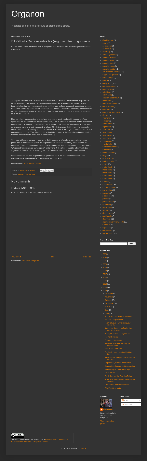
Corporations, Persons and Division (118, 363)
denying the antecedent (111, 112)
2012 (105, 291)
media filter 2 (107, 170)
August (108, 307)
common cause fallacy (110, 98)
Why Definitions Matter (113, 388)
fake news (106, 130)
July (107, 310)
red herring (106, 205)
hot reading (106, 150)
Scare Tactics (110, 373)
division (105, 115)
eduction (105, 121)
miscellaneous (107, 184)
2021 (105, 261)
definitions (106, 109)
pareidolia (106, 193)
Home (52, 257)
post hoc (105, 199)
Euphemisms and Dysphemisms (117, 385)
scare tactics (107, 208)
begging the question (110, 75)
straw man (106, 219)
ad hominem (107, 46)
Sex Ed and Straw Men (113, 349)
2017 (105, 274)
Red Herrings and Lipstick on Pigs (117, 369)
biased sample (107, 78)
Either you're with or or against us (117, 334)
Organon (27, 13)
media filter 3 (107, 173)
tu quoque (106, 225)
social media (107, 216)
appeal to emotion (109, 60)
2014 (105, 284)
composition (107, 101)
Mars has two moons (32, 164)
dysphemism (107, 118)
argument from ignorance (26, 174)
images (105, 156)
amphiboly (106, 52)
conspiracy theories (109, 104)
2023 (105, 254)
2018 (105, 271)
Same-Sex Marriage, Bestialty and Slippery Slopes (117, 344)
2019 (105, 267)
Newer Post (16, 257)
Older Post (87, 257)
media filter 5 (107, 179)
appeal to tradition (109, 69)
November (109, 297)
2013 (105, 287)
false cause (106, 135)
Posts (125, 400)
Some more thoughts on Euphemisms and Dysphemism (119, 329)
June (107, 313)
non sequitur (107, 190)
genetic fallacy (107, 144)
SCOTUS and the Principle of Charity (118, 316)
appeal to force (108, 63)
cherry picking (107, 83)
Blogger (84, 448)
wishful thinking (108, 233)
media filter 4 (107, 176)
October (108, 300)
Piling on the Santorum (113, 340)
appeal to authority (109, 57)
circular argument (109, 86)
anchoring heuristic (109, 55)
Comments (127, 405)
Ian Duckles (108, 410)
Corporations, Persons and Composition (120, 366)
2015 (105, 281)
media (104, 164)
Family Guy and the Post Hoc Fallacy (118, 376)
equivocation (107, 124)
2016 (105, 277)
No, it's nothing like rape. (114, 320)
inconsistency (107, 158)
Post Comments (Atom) (30, 261)
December (109, 294)
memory (105, 181)
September (109, 303)
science (105, 210)
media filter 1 (107, 167)
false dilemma (107, 138)
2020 (105, 264)
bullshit (105, 80)
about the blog (107, 40)
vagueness (106, 228)
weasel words (107, 231)
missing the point (108, 187)
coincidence (106, 92)
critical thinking (108, 107)
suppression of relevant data (113, 222)
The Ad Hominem (111, 337)
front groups (107, 141)
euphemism (106, 127)
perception (106, 196)
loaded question (108, 161)
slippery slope (107, 213)
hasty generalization (110, 147)
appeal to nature (108, 66)
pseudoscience (108, 202)
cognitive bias (107, 89)
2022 (105, 258)
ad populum (106, 49)
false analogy (107, 132)
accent (104, 43)
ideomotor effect (108, 153)
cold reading (107, 95)
